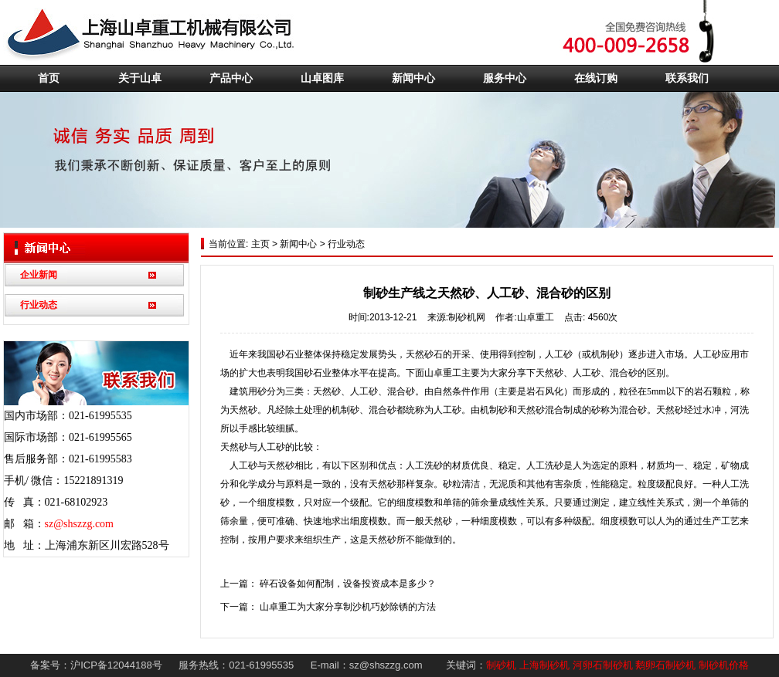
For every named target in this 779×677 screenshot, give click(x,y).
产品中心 (231, 78)
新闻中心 (413, 78)
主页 (258, 244)
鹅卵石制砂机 (665, 665)
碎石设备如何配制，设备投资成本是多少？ (348, 583)
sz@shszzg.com (79, 524)
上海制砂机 (544, 665)
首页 (49, 78)
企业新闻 (38, 274)
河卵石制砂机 (603, 665)
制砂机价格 (724, 665)
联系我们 (687, 78)
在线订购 (595, 78)
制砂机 (501, 665)
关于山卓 (140, 78)
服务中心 (504, 78)
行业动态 (38, 305)
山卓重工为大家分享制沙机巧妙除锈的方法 (348, 606)
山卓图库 (322, 78)
